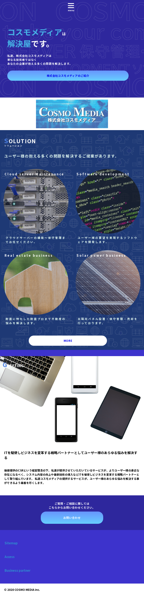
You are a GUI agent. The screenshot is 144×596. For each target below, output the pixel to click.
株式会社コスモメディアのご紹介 (68, 76)
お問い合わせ (72, 518)
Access (10, 556)
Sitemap (11, 543)
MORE (68, 341)
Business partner (17, 570)
